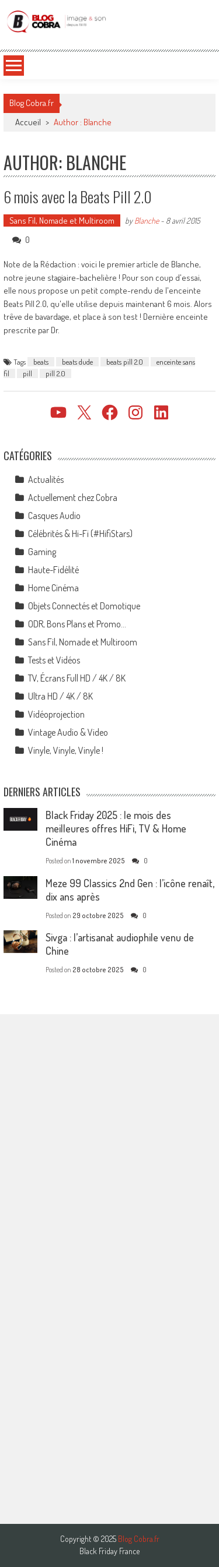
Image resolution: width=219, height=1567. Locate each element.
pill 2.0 (55, 373)
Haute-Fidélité (53, 570)
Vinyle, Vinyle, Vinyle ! (65, 750)
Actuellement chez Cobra (72, 497)
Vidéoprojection (56, 714)
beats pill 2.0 (124, 361)
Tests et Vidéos (54, 660)
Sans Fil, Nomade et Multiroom (61, 220)
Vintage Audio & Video (68, 732)
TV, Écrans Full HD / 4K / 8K (77, 678)
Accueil (28, 122)
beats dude (77, 361)
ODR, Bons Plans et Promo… (77, 624)
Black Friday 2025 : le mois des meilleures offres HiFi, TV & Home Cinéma (116, 828)
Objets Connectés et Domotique (84, 606)
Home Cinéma (53, 588)
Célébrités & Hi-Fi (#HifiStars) (80, 533)
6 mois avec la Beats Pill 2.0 (78, 196)
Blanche (146, 220)
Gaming (42, 551)
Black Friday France (109, 1551)
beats (40, 361)
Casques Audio (54, 515)
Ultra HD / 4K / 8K (60, 696)
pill (27, 373)
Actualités (46, 479)
